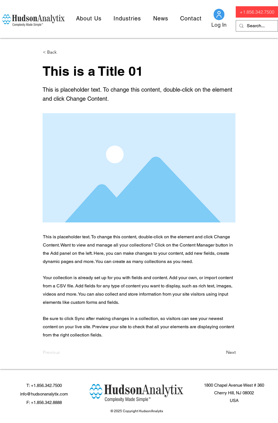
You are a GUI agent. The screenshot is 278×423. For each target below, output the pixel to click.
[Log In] (219, 24)
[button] (88, 18)
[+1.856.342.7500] (257, 12)
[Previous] (61, 352)
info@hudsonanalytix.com (44, 394)
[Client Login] (219, 14)
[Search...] (256, 25)
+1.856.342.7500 (46, 385)
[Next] (221, 352)
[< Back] (61, 52)
